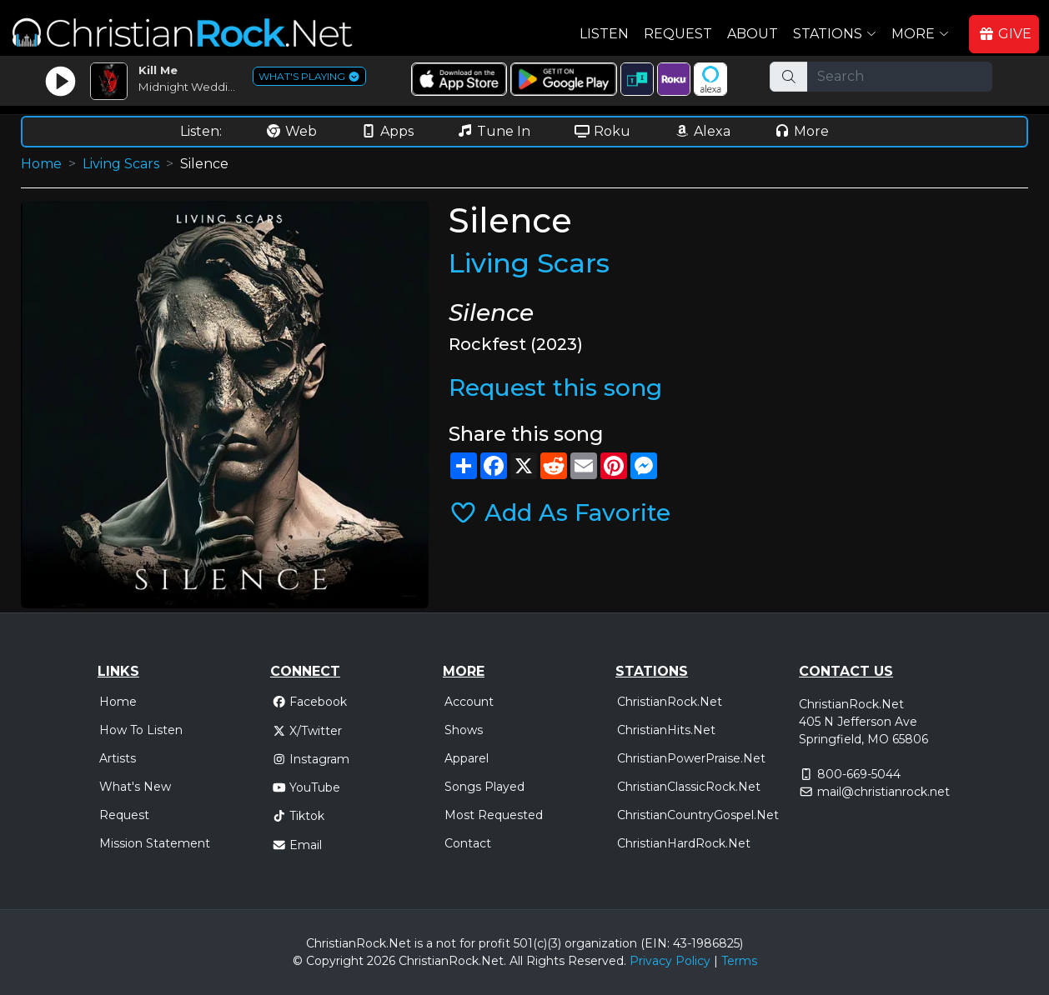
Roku (602, 131)
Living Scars (121, 164)
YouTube (306, 787)
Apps (387, 131)
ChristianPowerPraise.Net (691, 758)
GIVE (1004, 34)
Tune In (493, 131)
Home (41, 164)
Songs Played (484, 786)
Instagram (311, 759)
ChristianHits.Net (666, 730)
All (516, 960)
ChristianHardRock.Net (683, 843)
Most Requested (493, 815)
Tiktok (298, 816)
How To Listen (141, 730)
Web (291, 131)
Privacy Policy (670, 960)
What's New (135, 786)
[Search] (899, 77)
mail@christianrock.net (883, 791)
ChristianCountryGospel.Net (698, 815)
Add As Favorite (559, 512)
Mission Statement (154, 843)
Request (678, 34)
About (752, 34)
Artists (117, 758)
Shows (463, 730)
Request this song (555, 387)
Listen (604, 34)
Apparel (466, 758)
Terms (739, 960)
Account (469, 702)
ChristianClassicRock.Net (688, 786)
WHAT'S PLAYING (309, 76)
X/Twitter (307, 731)
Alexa (702, 131)
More (801, 131)
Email (297, 845)
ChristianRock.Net (669, 702)
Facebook (310, 702)
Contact (467, 843)
